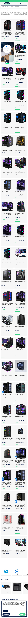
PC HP (6, 574)
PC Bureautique (6, 592)
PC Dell (17, 574)
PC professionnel (17, 592)
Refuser (5, 611)
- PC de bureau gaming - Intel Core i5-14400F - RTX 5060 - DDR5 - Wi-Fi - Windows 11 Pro (7, 441)
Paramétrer (6, 614)
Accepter (22, 614)
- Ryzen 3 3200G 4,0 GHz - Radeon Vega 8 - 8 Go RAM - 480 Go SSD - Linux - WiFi (21, 172)
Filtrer (24, 616)
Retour (3, 10)
